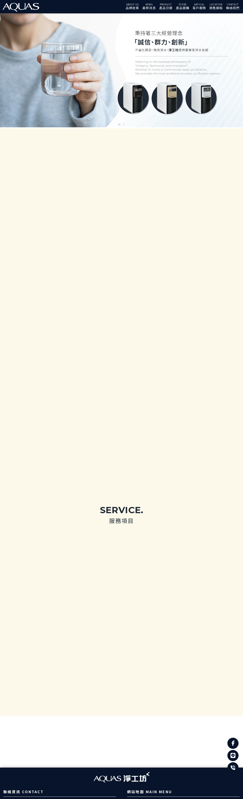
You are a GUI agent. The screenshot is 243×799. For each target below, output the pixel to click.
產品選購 (182, 8)
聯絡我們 (232, 8)
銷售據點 (216, 8)
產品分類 (166, 8)
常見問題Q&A (144, 653)
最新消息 (149, 8)
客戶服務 (199, 8)
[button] (119, 124)
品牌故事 (132, 8)
